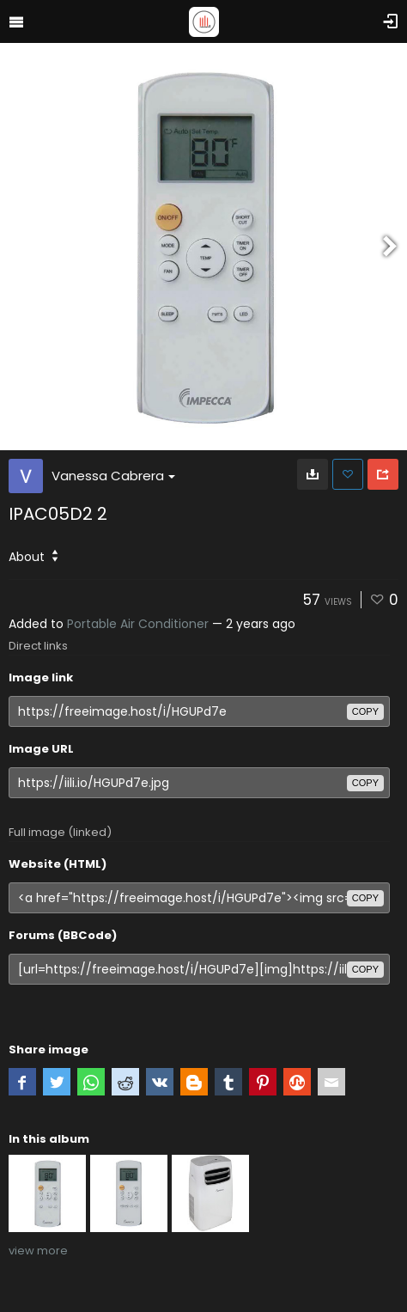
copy (365, 711)
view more (38, 1250)
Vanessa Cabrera (113, 476)
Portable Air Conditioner (138, 623)
